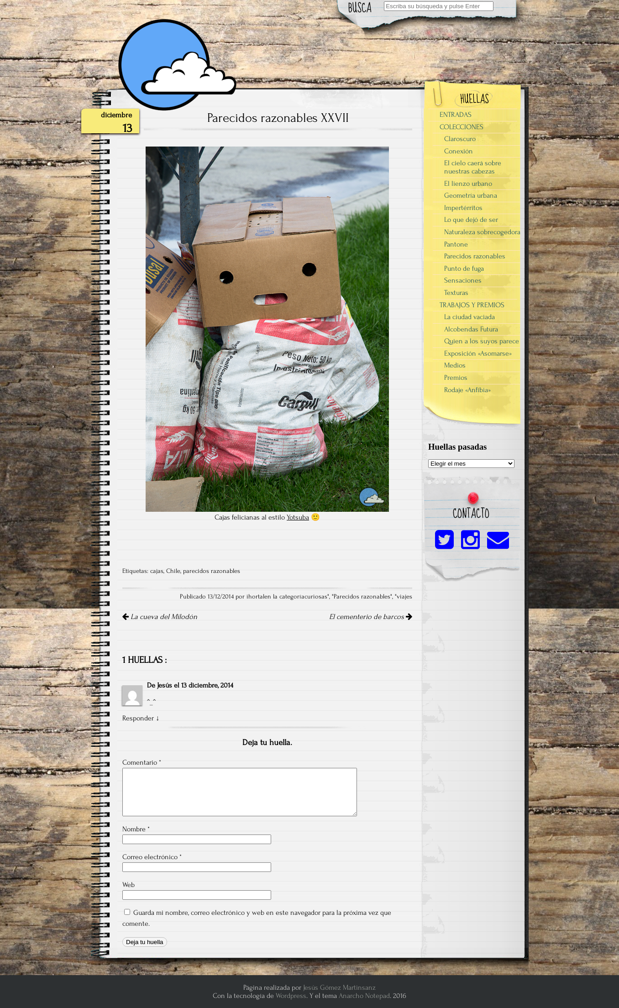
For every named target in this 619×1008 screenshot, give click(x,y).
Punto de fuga (464, 268)
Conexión (458, 151)
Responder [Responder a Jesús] (138, 718)
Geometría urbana (470, 195)
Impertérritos (463, 208)
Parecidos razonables (362, 596)
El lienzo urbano (468, 183)
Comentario (141, 762)
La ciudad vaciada (469, 317)
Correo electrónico (152, 857)
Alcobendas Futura (471, 329)
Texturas (456, 293)
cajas (156, 571)
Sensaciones (463, 280)
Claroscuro (460, 139)
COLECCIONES (461, 127)
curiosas (315, 596)
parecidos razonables (211, 571)
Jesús (164, 685)
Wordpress (291, 996)
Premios (455, 377)
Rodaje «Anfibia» (467, 390)
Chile (173, 571)
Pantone (456, 244)
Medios (455, 365)
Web (128, 885)
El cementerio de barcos (370, 617)
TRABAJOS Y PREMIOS (472, 305)
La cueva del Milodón (159, 617)
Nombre (136, 829)
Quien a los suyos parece (481, 341)
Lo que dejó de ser (471, 219)
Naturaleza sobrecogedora (482, 232)
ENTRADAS (456, 114)
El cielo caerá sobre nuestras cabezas (472, 167)
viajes (404, 596)
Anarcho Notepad (364, 996)
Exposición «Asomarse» (478, 353)
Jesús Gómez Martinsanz (339, 987)
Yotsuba (298, 517)
